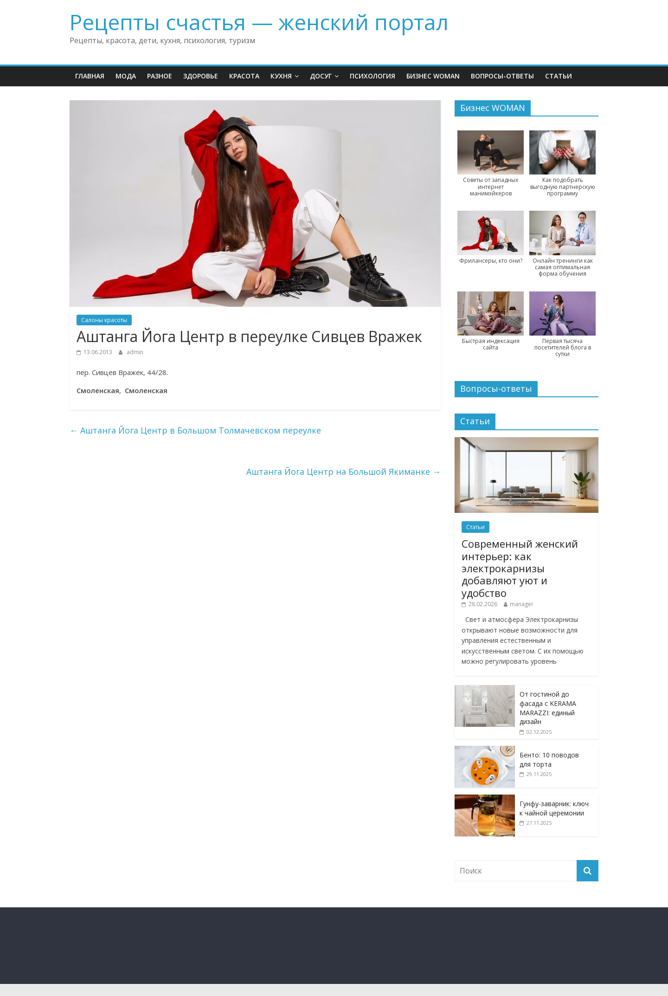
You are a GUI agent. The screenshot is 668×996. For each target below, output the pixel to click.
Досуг (321, 75)
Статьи (558, 75)
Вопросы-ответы (502, 75)
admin (135, 352)
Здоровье (200, 75)
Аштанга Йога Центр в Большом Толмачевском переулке (195, 430)
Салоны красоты (104, 320)
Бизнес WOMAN (433, 75)
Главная (89, 75)
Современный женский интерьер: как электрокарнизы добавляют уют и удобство (520, 568)
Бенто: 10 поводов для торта (549, 759)
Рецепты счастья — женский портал (259, 21)
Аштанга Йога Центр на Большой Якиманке (343, 471)
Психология (372, 75)
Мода (126, 75)
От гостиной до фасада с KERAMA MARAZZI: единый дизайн (548, 708)
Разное (159, 75)
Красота (244, 75)
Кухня (281, 75)
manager (521, 604)
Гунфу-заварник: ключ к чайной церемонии (554, 808)
